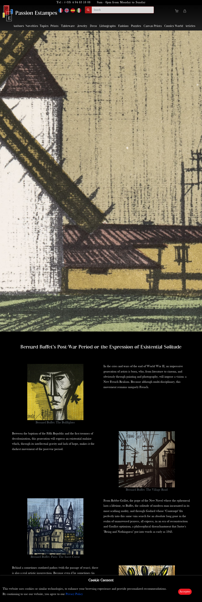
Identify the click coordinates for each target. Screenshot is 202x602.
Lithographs (107, 26)
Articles (190, 26)
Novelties (32, 26)
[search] (123, 9)
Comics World (173, 26)
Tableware (68, 26)
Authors (18, 26)
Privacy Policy (74, 594)
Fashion (123, 26)
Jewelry (82, 26)
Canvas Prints (153, 26)
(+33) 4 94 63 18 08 (77, 2)
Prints (54, 26)
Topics (44, 26)
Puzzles (136, 26)
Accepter (184, 591)
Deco (93, 26)
